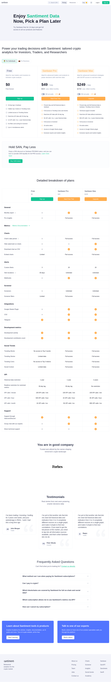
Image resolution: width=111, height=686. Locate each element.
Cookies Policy (27, 674)
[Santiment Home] (9, 654)
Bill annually (52, 94)
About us (29, 654)
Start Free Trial (55, 99)
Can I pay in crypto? (56, 579)
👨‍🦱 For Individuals (10, 61)
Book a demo (68, 631)
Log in (97, 2)
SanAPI (57, 658)
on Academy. (87, 670)
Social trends (44, 667)
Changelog (59, 682)
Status (50, 682)
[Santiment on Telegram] (97, 682)
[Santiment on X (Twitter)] (84, 682)
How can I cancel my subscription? (56, 600)
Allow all (16, 680)
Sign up (106, 2)
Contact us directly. (68, 562)
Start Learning (12, 631)
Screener (43, 658)
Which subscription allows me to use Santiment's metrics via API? (56, 593)
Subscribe (102, 659)
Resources (73, 2)
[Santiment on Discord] (92, 682)
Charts (42, 654)
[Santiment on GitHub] (88, 682)
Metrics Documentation (20, 223)
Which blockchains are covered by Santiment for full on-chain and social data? (56, 586)
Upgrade (91, 99)
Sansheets (58, 663)
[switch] (85, 2)
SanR (56, 667)
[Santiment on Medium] (105, 682)
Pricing (64, 2)
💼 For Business (24, 61)
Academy (43, 671)
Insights (42, 663)
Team (28, 663)
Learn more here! (42, 154)
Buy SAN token (15, 159)
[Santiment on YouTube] (101, 682)
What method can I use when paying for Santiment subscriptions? (56, 572)
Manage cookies (28, 680)
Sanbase (57, 654)
